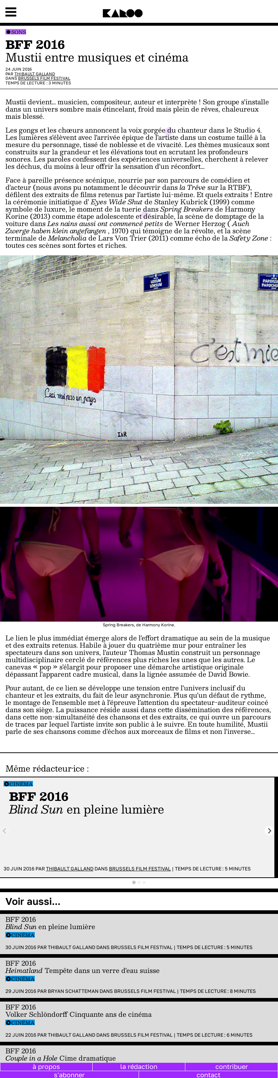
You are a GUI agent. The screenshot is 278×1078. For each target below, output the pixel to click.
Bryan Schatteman (73, 991)
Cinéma (21, 784)
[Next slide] (269, 831)
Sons (18, 32)
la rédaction (138, 1066)
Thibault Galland (34, 73)
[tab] (134, 882)
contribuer (231, 1066)
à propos (46, 1066)
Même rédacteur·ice (44, 768)
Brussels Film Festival (44, 78)
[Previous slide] (5, 831)
